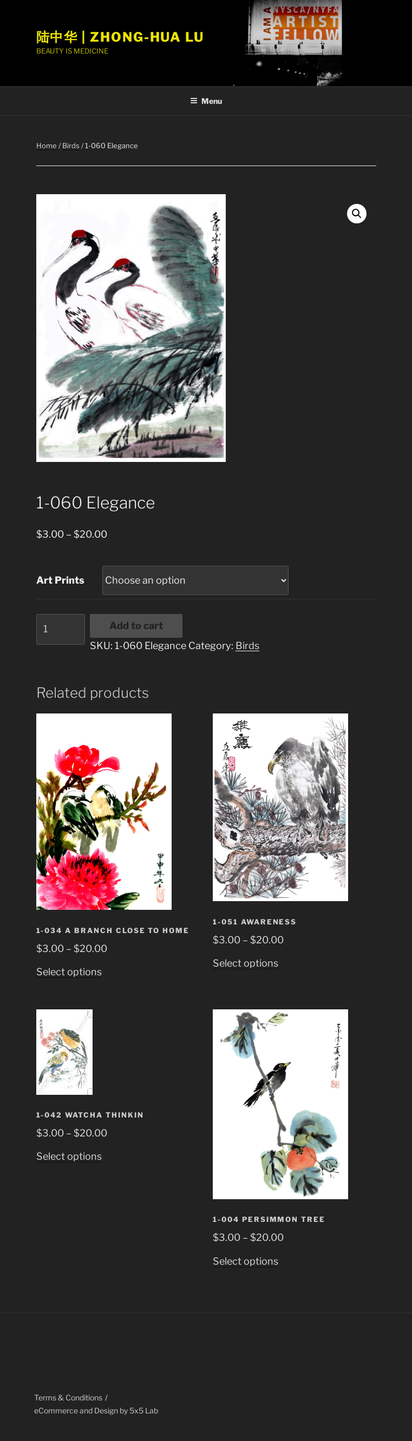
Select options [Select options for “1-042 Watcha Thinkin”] (69, 1156)
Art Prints (60, 580)
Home (46, 145)
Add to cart (136, 625)
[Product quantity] (60, 629)
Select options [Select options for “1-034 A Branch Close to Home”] (69, 971)
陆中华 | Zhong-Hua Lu (120, 37)
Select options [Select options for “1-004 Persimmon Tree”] (245, 1261)
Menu (206, 100)
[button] (357, 213)
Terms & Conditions (68, 1397)
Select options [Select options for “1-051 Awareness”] (245, 963)
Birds (71, 145)
